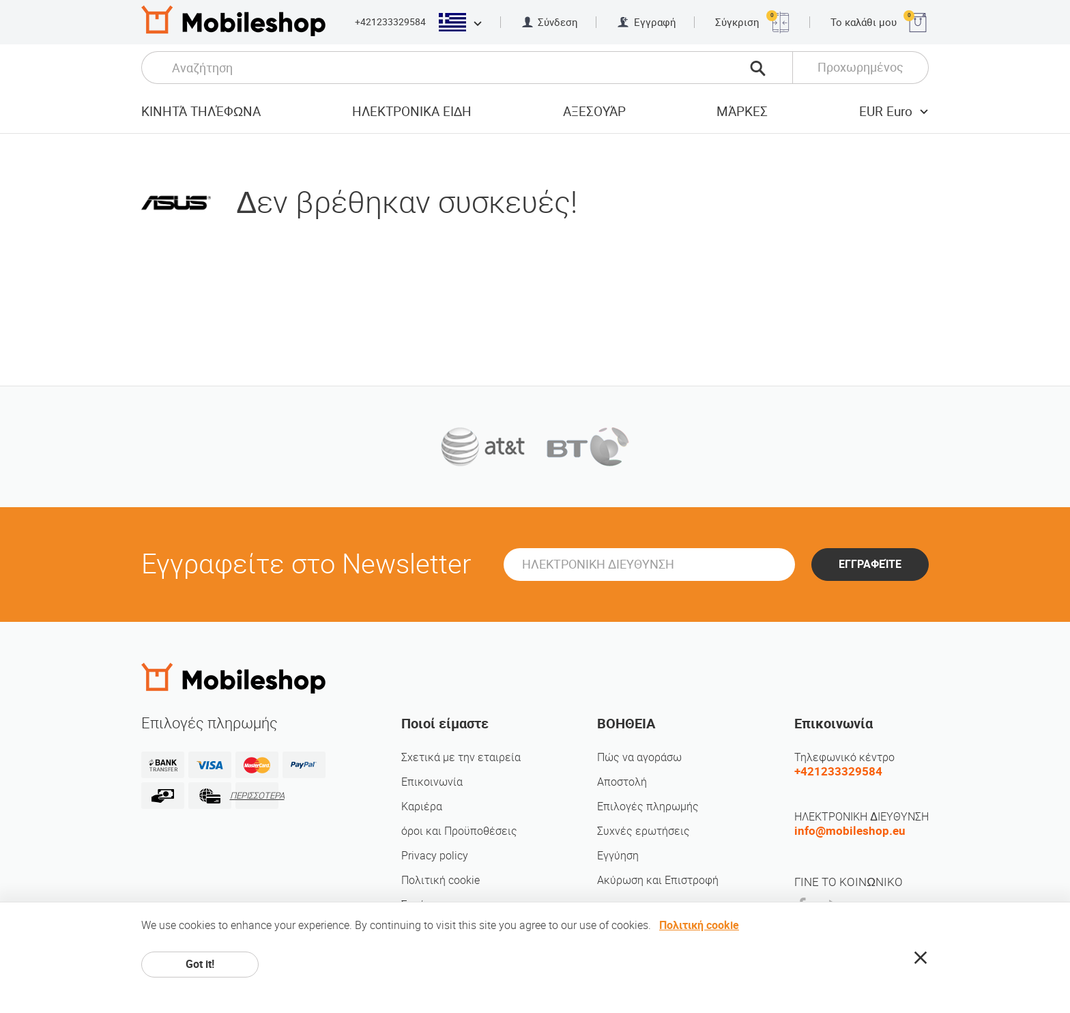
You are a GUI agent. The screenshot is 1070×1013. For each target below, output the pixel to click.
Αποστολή (622, 781)
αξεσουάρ (594, 111)
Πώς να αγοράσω (639, 757)
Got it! (200, 964)
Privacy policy (434, 855)
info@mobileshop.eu (850, 831)
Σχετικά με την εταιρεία (461, 757)
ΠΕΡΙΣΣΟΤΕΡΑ (256, 795)
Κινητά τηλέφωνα (201, 111)
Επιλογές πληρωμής (648, 806)
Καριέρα (421, 806)
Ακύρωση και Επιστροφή (658, 880)
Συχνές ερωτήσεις (643, 831)
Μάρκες (742, 111)
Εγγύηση (618, 855)
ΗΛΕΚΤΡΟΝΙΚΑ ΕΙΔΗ (412, 111)
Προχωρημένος (860, 67)
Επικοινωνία (432, 781)
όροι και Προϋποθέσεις (459, 831)
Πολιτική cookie (440, 880)
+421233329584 (390, 21)
